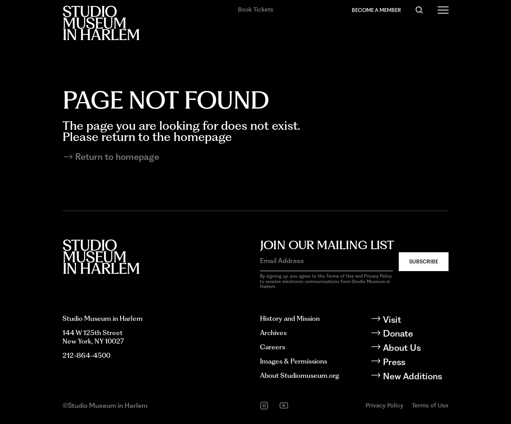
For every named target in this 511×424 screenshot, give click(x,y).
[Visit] (415, 319)
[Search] (419, 10)
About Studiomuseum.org (299, 375)
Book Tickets (255, 9)
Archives (273, 332)
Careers (272, 347)
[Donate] (415, 333)
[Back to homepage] (101, 23)
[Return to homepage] (255, 157)
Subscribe (423, 261)
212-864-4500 (86, 355)
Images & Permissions (293, 361)
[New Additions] (415, 376)
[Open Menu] (443, 10)
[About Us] (415, 348)
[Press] (415, 362)
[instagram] (264, 405)
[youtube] (284, 405)
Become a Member (376, 10)
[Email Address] (326, 261)
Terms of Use (430, 405)
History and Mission (290, 318)
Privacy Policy (384, 405)
